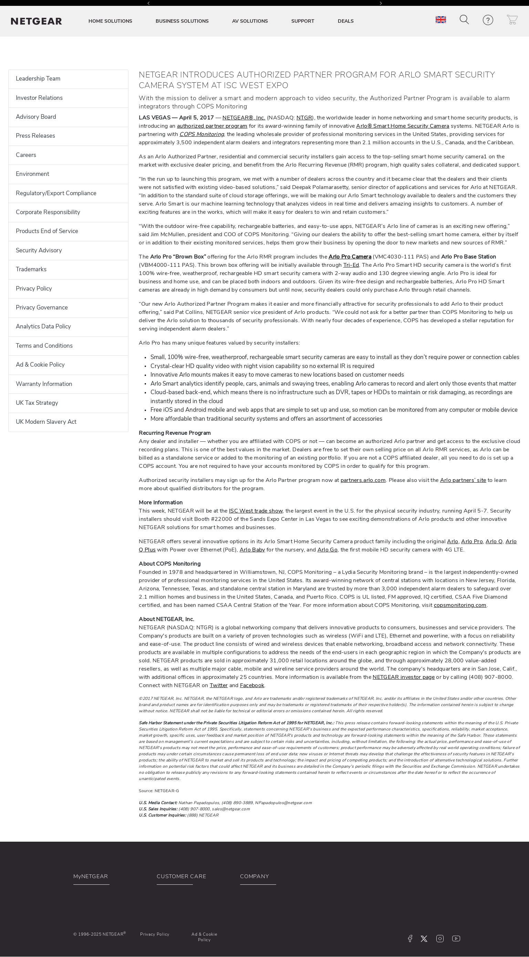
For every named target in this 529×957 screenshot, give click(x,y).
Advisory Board (36, 117)
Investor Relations (39, 98)
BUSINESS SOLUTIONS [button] (182, 21)
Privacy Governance (42, 308)
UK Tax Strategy (37, 403)
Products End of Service (47, 231)
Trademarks (31, 269)
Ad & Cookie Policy (40, 365)
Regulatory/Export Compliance (56, 193)
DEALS (346, 21)
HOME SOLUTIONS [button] (110, 21)
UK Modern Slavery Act (46, 422)
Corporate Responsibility (48, 212)
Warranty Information (44, 384)
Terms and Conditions (44, 346)
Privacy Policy (34, 289)
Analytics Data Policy (43, 326)
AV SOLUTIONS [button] (250, 21)
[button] (464, 19)
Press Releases (35, 136)
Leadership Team (38, 79)
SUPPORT (302, 21)
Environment (32, 174)
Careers (26, 155)
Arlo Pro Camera (350, 257)
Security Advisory (39, 250)
